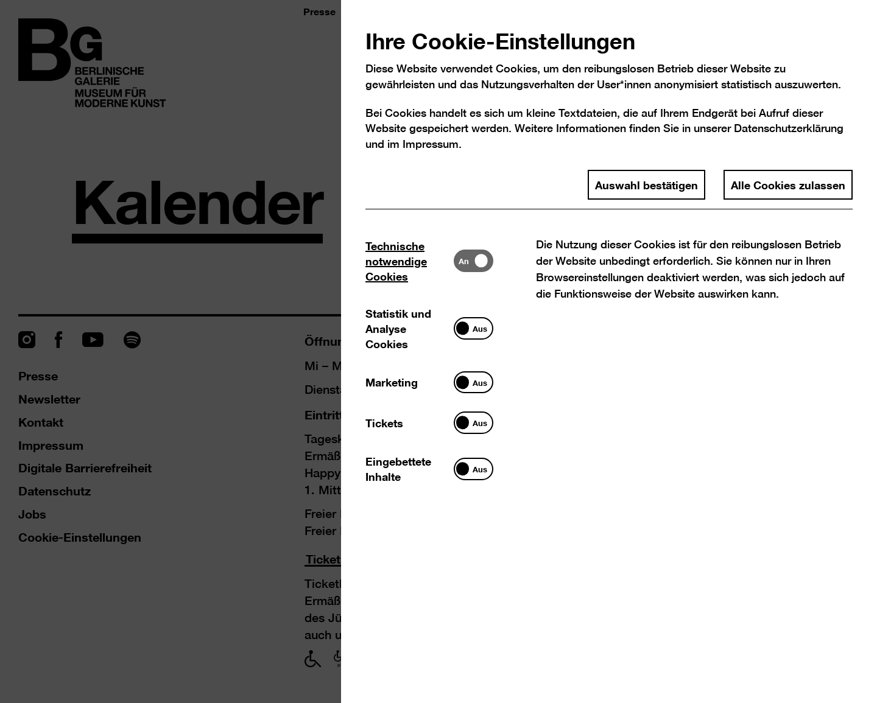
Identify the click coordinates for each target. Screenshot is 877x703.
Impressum (431, 144)
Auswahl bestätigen (646, 184)
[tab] (409, 260)
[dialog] (438, 351)
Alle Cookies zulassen (788, 184)
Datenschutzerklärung (789, 128)
